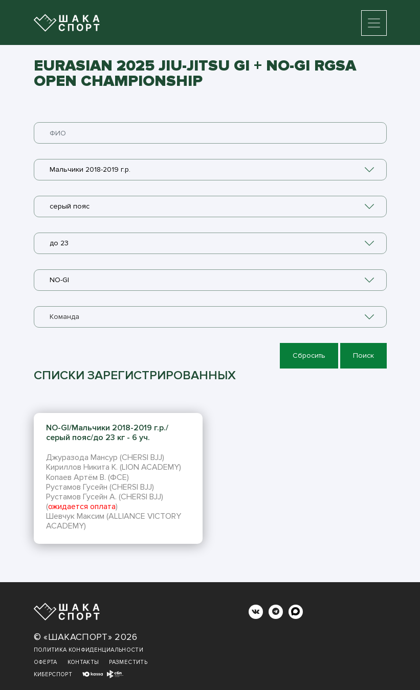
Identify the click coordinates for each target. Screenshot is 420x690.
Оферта (45, 662)
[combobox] (210, 169)
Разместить (128, 662)
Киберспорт (53, 674)
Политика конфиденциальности (88, 650)
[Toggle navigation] (374, 23)
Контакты (83, 662)
